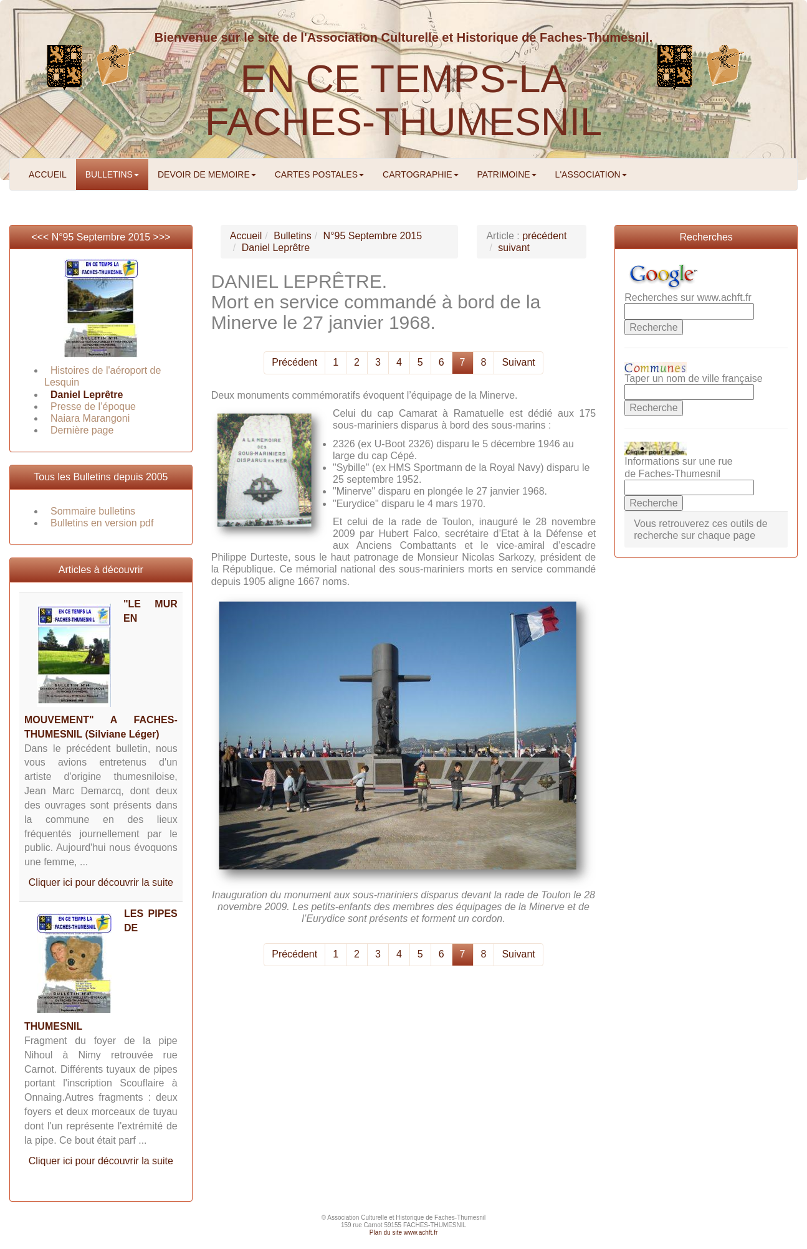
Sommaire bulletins (92, 511)
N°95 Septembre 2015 (101, 237)
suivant (514, 247)
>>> (162, 237)
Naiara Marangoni (90, 418)
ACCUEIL (48, 174)
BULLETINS (112, 174)
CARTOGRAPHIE (421, 174)
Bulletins (292, 235)
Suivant (518, 362)
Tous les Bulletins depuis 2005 (101, 477)
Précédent (294, 362)
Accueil (246, 235)
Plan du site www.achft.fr (404, 1232)
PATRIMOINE (507, 174)
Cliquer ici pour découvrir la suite (101, 882)
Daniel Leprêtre (86, 394)
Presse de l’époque (93, 406)
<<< (41, 237)
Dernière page (81, 430)
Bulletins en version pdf (101, 523)
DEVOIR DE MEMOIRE (207, 174)
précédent (544, 235)
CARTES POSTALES (319, 174)
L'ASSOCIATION (591, 174)
